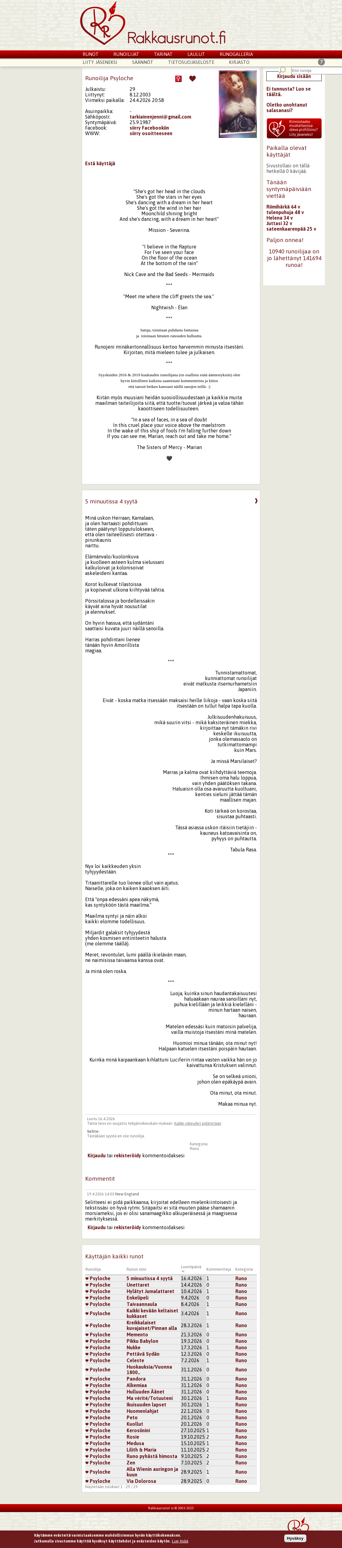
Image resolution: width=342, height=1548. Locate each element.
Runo (194, 1148)
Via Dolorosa (141, 1481)
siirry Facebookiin (149, 128)
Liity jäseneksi (100, 62)
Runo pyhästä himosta (152, 1456)
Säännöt (142, 62)
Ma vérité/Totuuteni (150, 1398)
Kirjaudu (97, 1155)
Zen (131, 1462)
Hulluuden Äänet (145, 1391)
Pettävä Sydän (143, 1354)
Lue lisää (180, 1542)
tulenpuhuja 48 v (285, 212)
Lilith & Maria (141, 1449)
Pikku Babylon (142, 1341)
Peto (132, 1417)
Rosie (133, 1437)
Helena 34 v (279, 218)
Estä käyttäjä (100, 163)
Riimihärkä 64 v (283, 206)
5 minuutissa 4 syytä (150, 1278)
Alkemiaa (137, 1385)
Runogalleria (236, 54)
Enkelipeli (137, 1297)
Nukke (133, 1347)
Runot (91, 54)
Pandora (136, 1379)
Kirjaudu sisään (294, 76)
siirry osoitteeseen (151, 133)
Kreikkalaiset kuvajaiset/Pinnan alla (152, 1325)
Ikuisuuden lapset (146, 1404)
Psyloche (97, 1278)
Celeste (135, 1360)
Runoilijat (126, 54)
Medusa (135, 1443)
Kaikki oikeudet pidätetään (197, 1123)
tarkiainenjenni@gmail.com (160, 116)
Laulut (196, 54)
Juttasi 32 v (279, 223)
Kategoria (244, 1269)
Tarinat (163, 54)
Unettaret (138, 1285)
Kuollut (135, 1424)
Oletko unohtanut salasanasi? (286, 107)
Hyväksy (295, 1539)
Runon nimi (136, 1269)
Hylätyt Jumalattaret (150, 1291)
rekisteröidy (127, 1155)
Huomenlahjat (143, 1411)
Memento (137, 1334)
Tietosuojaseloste (191, 62)
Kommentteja (218, 1269)
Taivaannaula (142, 1304)
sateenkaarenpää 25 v (291, 229)
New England (127, 1194)
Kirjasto (239, 62)
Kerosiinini (138, 1430)
